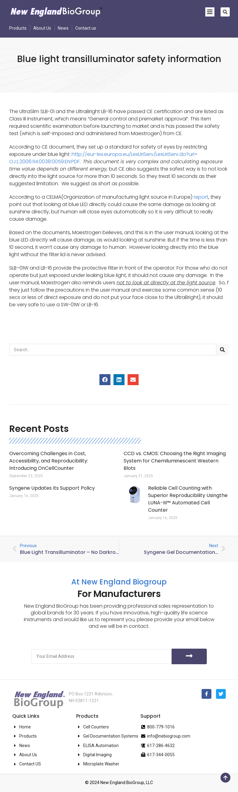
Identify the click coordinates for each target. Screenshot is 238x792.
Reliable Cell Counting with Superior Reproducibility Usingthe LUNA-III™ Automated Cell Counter (188, 499)
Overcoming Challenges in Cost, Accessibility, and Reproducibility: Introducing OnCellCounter (48, 461)
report (201, 197)
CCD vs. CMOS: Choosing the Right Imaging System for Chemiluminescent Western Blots (175, 461)
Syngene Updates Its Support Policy (52, 488)
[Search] (222, 349)
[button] (225, 12)
